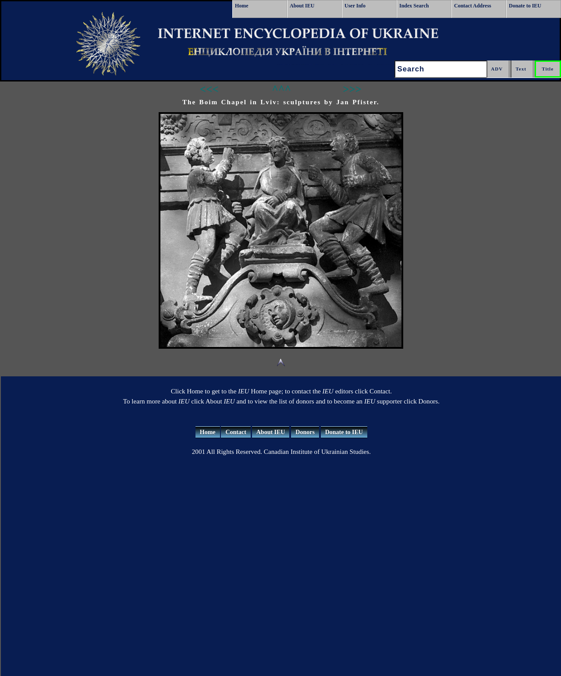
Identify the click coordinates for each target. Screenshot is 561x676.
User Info (355, 6)
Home (242, 6)
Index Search (414, 6)
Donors (305, 432)
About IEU (302, 6)
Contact (235, 432)
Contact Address (472, 6)
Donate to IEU (525, 6)
